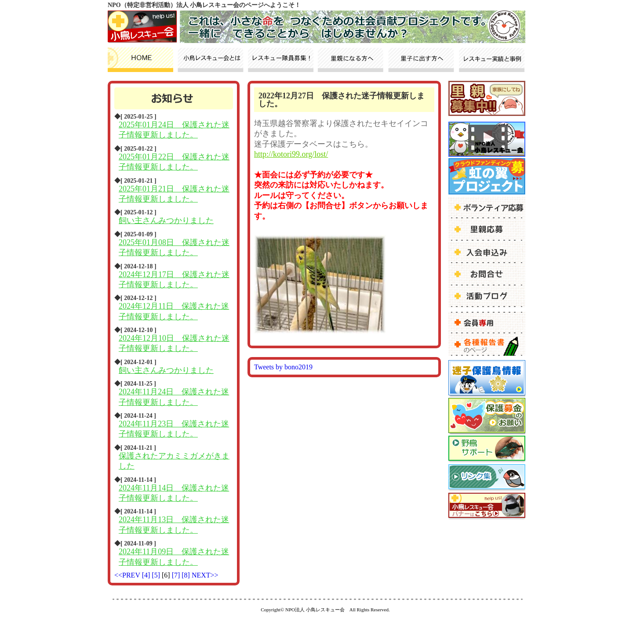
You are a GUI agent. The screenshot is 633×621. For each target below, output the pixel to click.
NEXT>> (205, 575)
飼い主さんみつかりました (166, 220)
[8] (187, 575)
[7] (177, 575)
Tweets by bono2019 (283, 367)
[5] (157, 575)
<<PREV (127, 575)
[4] (147, 575)
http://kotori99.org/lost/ (291, 154)
